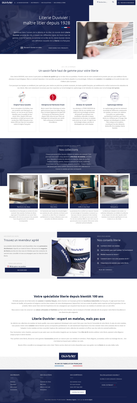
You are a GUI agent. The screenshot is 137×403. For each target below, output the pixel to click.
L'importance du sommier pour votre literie (114, 263)
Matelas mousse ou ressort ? (110, 254)
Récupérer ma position (18, 266)
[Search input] (105, 2)
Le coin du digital (87, 399)
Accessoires (13, 389)
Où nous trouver (75, 384)
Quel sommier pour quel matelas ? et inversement (117, 250)
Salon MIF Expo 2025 (76, 387)
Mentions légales (71, 399)
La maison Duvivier (23, 2)
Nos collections (47, 2)
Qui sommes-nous (75, 382)
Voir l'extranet (108, 385)
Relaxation (43, 389)
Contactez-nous (78, 392)
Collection (23, 206)
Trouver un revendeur (127, 2)
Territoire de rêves (45, 382)
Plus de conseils (105, 270)
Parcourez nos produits (58, 48)
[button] (29, 2)
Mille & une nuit (45, 387)
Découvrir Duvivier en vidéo (31, 47)
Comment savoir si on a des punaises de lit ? (115, 259)
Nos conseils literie (59, 2)
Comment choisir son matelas (110, 246)
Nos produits (35, 2)
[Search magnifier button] (113, 2)
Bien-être (43, 384)
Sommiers (13, 384)
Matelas (12, 382)
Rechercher (22, 270)
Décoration (13, 387)
